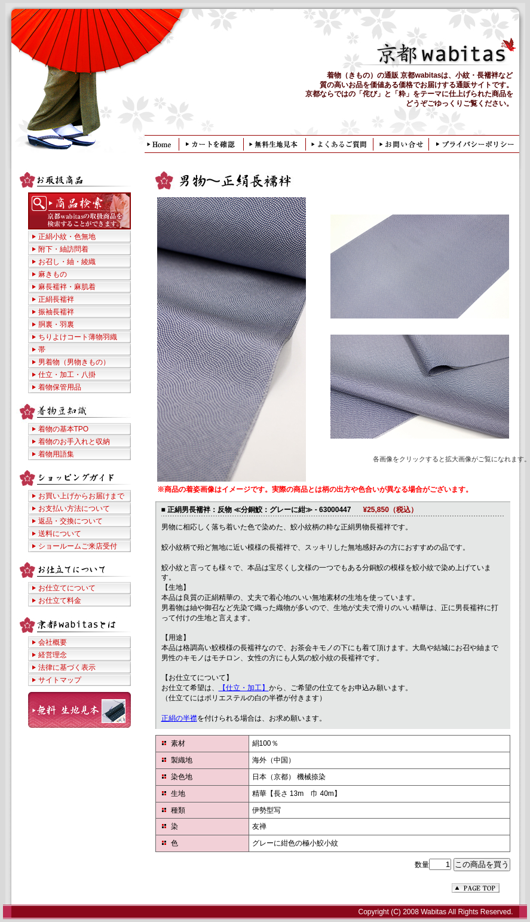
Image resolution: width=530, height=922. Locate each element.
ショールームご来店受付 (77, 546)
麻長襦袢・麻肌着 (67, 287)
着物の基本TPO (63, 429)
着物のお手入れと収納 (74, 441)
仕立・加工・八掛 (67, 374)
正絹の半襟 (179, 718)
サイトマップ (59, 680)
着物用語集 (56, 454)
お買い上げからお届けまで (81, 496)
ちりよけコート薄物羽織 (77, 337)
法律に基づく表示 (67, 667)
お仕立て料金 (59, 600)
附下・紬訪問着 (63, 249)
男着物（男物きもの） (74, 362)
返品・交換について (70, 521)
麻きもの (52, 274)
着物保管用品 (59, 387)
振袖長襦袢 (56, 312)
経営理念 (52, 655)
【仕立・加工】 (244, 688)
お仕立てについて (67, 588)
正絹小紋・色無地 (67, 236)
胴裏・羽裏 (56, 324)
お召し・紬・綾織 (67, 262)
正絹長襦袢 (56, 299)
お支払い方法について (74, 508)
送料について (59, 533)
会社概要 (52, 642)
